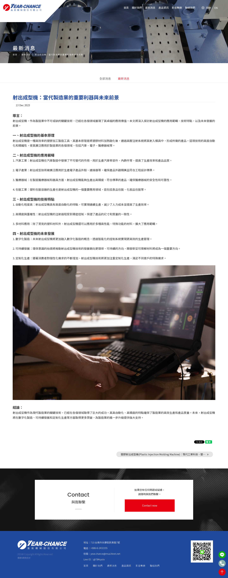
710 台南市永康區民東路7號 (105, 542)
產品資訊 (163, 7)
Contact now (149, 505)
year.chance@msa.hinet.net (105, 553)
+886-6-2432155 (99, 548)
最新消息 (150, 7)
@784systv (99, 559)
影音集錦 (177, 7)
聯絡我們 (190, 7)
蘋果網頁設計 (24, 557)
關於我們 (137, 7)
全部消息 (105, 78)
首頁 (126, 7)
